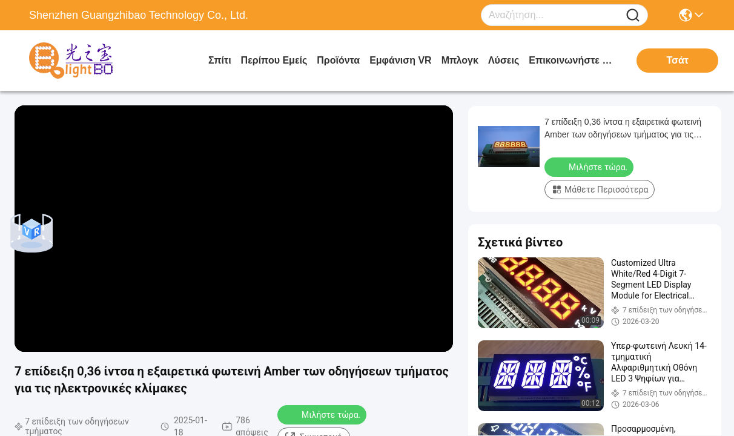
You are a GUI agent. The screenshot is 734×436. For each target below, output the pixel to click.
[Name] (633, 15)
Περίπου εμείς (274, 60)
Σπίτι (219, 60)
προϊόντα (338, 60)
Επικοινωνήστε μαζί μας (574, 60)
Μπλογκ (459, 60)
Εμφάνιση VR (400, 60)
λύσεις (503, 60)
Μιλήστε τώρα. (323, 414)
